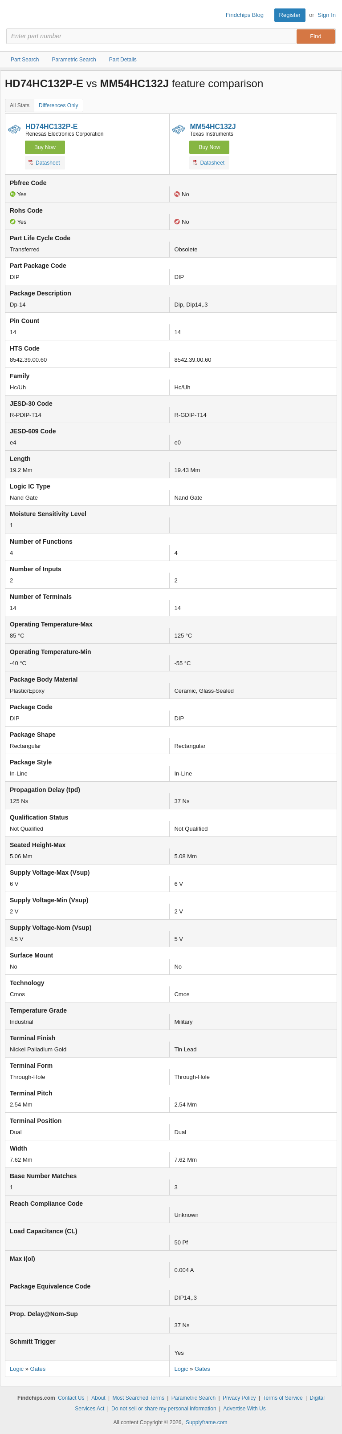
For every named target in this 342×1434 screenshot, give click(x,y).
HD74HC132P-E (51, 126)
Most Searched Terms (138, 1398)
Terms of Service (282, 1398)
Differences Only (58, 105)
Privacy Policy (239, 1398)
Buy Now (45, 147)
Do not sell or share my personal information (163, 1409)
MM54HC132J (213, 126)
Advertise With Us (244, 1409)
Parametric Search (193, 1398)
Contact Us (71, 1398)
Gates (38, 1368)
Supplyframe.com (206, 1422)
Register (290, 15)
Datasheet (44, 162)
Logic (17, 1368)
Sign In (327, 15)
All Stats (19, 105)
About (98, 1398)
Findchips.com (13, 15)
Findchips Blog (245, 15)
